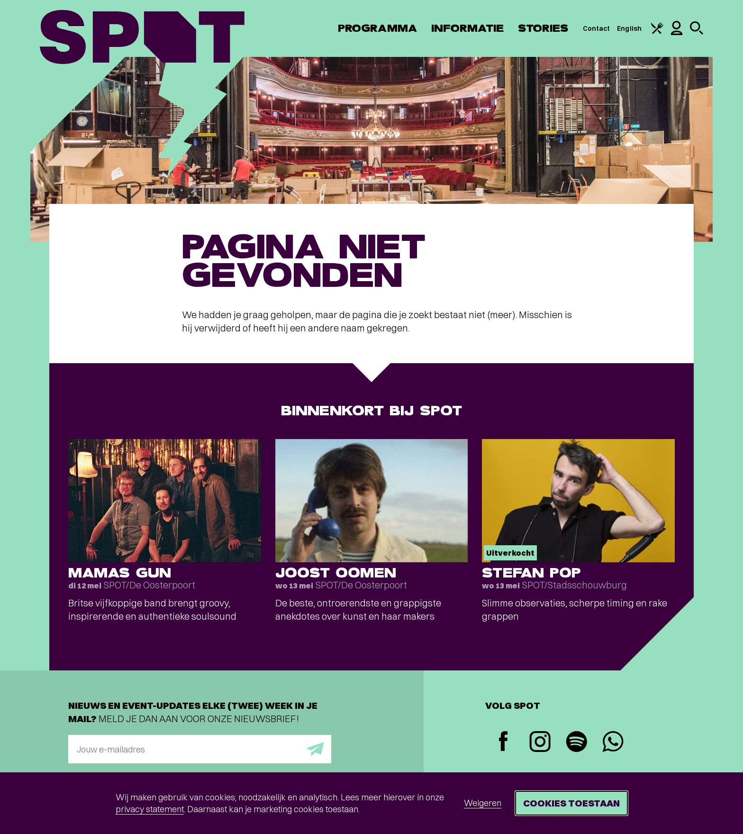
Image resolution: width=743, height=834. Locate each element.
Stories (543, 28)
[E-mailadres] (199, 749)
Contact (596, 28)
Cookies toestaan (571, 803)
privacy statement (150, 809)
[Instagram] (540, 743)
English (629, 28)
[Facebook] (503, 742)
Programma (377, 28)
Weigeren (482, 802)
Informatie (467, 28)
